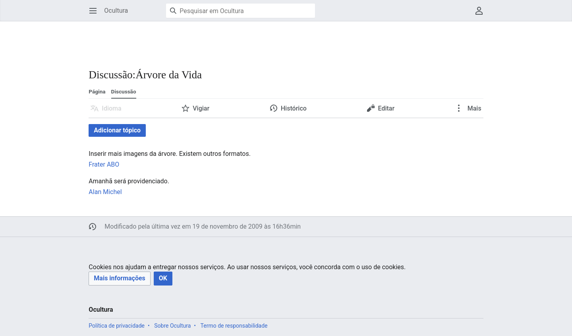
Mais (473, 108)
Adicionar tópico (117, 130)
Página (97, 91)
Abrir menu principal (95, 14)
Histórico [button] (294, 108)
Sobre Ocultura (172, 325)
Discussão (123, 91)
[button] (119, 279)
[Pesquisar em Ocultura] (240, 11)
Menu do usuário (481, 14)
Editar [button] (386, 108)
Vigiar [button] (201, 108)
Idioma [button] (111, 108)
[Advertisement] (233, 40)
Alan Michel (105, 192)
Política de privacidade (117, 325)
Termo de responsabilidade (234, 325)
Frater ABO (104, 164)
